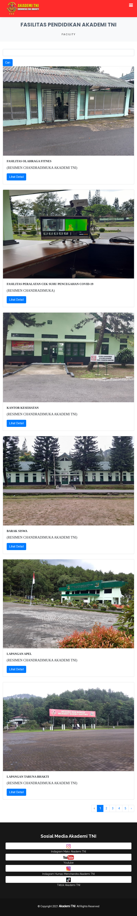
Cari (7, 62)
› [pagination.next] (131, 808)
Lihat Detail (16, 177)
